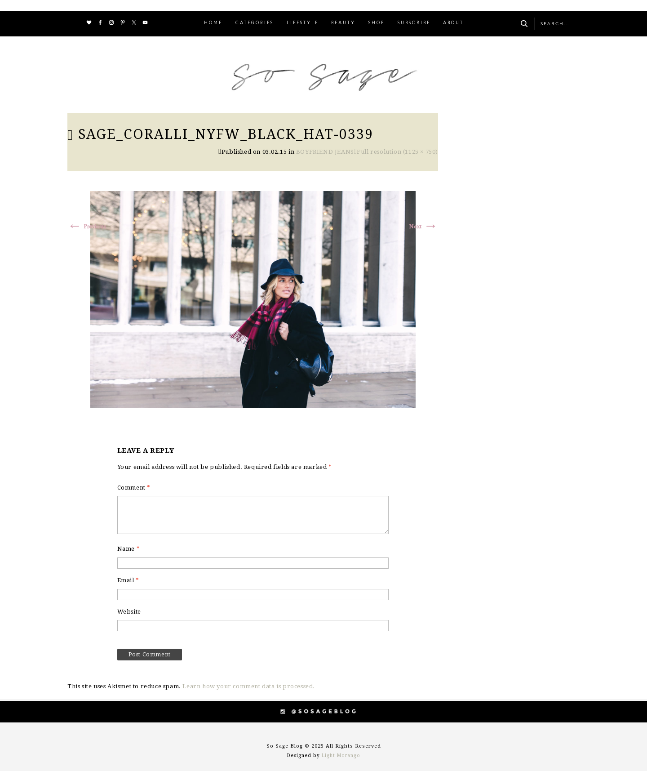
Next (423, 227)
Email (128, 580)
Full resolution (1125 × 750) (397, 151)
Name (128, 548)
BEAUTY (343, 23)
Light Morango (341, 755)
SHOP (376, 23)
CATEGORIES (254, 23)
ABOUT (453, 23)
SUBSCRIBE (414, 23)
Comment (134, 487)
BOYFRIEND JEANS (325, 151)
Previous (86, 227)
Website (129, 611)
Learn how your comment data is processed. (248, 686)
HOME (213, 23)
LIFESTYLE (303, 23)
